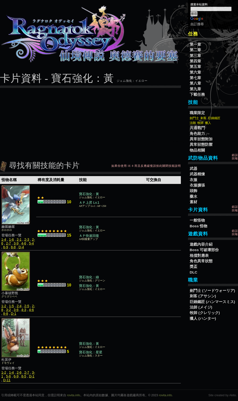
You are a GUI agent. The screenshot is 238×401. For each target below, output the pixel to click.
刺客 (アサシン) (203, 296)
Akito (232, 395)
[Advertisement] (90, 123)
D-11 (6, 380)
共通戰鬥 (197, 128)
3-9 (16, 243)
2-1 (19, 239)
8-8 (13, 247)
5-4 (31, 243)
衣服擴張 (197, 185)
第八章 (195, 83)
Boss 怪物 (198, 226)
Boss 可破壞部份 (204, 250)
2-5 (26, 306)
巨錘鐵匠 (214, 118)
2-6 (19, 372)
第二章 (195, 50)
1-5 (11, 306)
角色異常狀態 (201, 261)
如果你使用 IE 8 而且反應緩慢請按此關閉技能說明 (146, 166)
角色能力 (197, 134)
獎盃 (193, 266)
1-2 (3, 306)
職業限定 (197, 113)
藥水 (193, 196)
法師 (193, 123)
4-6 (23, 243)
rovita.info (73, 395)
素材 (193, 202)
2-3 (26, 239)
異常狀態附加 (201, 139)
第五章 (195, 67)
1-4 (3, 239)
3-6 (16, 310)
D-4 (21, 247)
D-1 (13, 313)
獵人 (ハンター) (203, 318)
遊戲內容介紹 (201, 244)
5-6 (8, 376)
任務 (193, 33)
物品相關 (197, 150)
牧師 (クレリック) (205, 313)
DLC (193, 272)
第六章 (195, 72)
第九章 (195, 89)
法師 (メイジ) (201, 307)
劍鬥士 (194, 118)
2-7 (8, 243)
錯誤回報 (235, 156)
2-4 (19, 306)
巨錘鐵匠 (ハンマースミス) (212, 302)
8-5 (23, 376)
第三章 (195, 56)
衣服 (193, 180)
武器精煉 (197, 174)
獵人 (208, 123)
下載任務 (197, 94)
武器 (193, 169)
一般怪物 (197, 220)
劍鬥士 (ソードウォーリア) (212, 291)
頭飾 (193, 191)
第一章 (195, 44)
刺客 (203, 118)
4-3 (23, 310)
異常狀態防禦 (201, 144)
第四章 (195, 61)
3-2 (8, 310)
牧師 (200, 123)
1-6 (11, 239)
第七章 (195, 78)
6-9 (5, 247)
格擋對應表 (199, 256)
